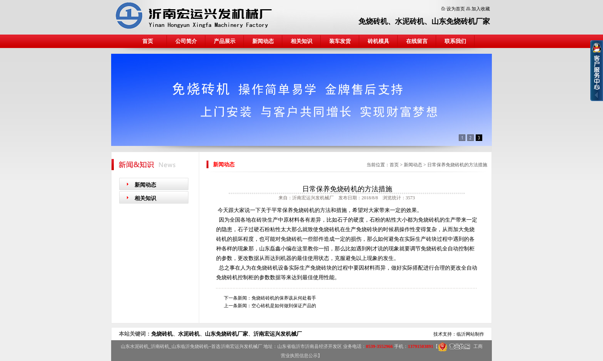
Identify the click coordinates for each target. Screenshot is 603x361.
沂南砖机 (160, 346)
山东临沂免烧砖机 (190, 346)
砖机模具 (378, 41)
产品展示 (224, 41)
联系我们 (455, 41)
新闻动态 (263, 41)
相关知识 (301, 41)
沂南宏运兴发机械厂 (277, 334)
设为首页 (455, 9)
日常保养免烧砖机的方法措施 (457, 164)
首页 (147, 41)
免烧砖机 (373, 21)
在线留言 (417, 41)
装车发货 (340, 41)
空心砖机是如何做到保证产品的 (284, 305)
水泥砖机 (409, 21)
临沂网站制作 (470, 334)
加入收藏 (480, 9)
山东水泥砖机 (134, 346)
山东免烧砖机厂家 (460, 21)
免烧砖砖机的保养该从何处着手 (284, 298)
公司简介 (186, 41)
